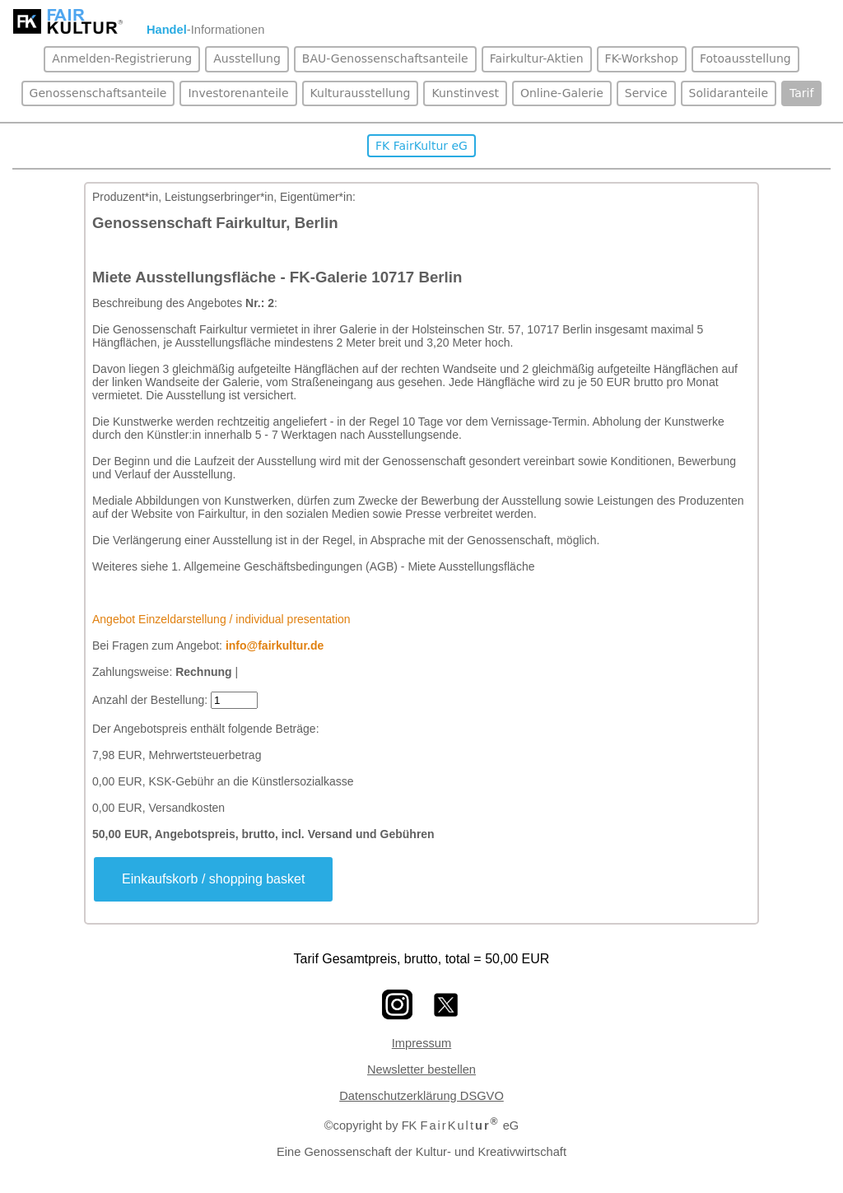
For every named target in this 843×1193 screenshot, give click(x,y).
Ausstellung (247, 58)
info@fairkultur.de (275, 645)
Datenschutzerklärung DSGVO (421, 1095)
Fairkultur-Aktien (537, 58)
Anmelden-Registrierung (122, 58)
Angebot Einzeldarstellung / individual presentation (221, 619)
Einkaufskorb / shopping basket (213, 879)
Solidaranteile (728, 93)
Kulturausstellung (360, 93)
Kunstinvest (464, 93)
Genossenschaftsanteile (98, 93)
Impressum (421, 1043)
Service (646, 93)
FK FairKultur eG (421, 145)
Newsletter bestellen (421, 1069)
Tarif (801, 93)
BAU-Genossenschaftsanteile (385, 58)
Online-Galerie (561, 93)
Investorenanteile (238, 93)
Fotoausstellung (745, 58)
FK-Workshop (641, 58)
